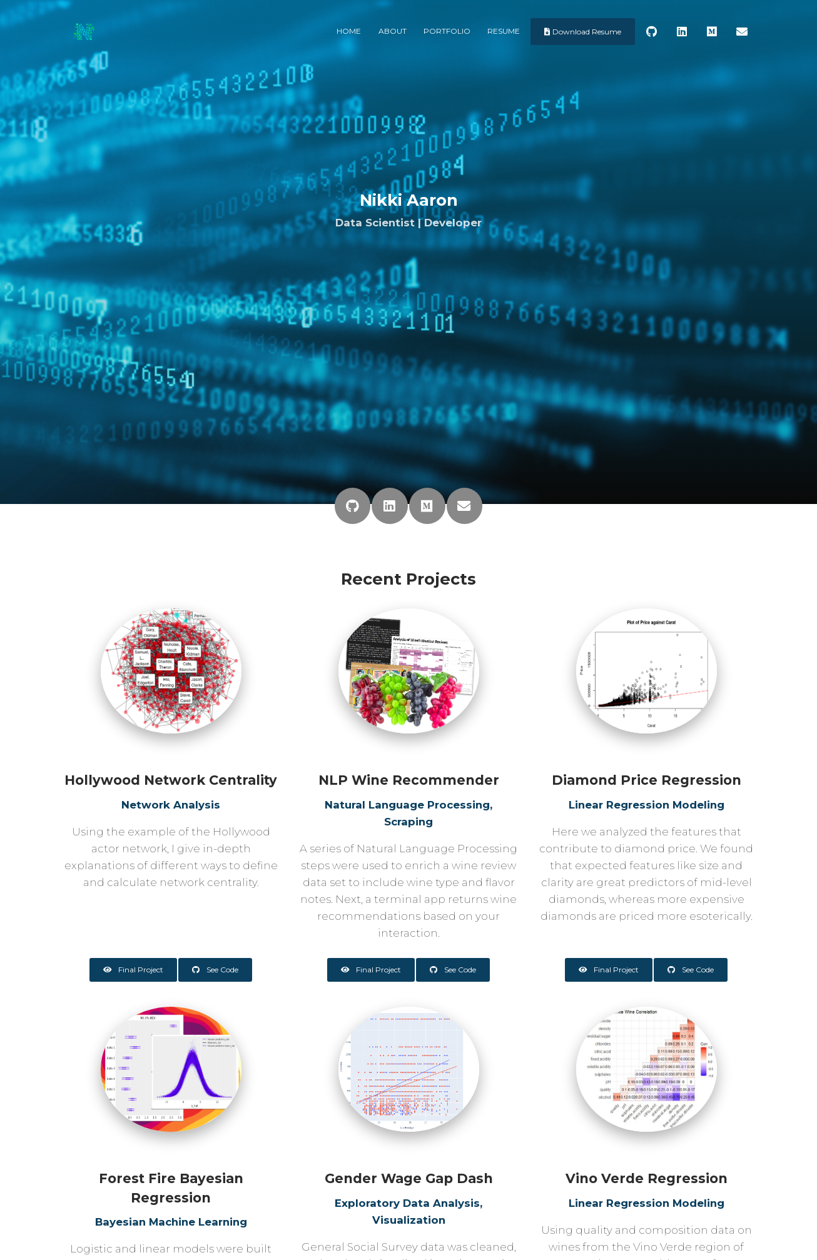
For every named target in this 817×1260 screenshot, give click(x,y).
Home (349, 31)
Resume (503, 31)
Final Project (133, 969)
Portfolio (447, 31)
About (392, 31)
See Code (215, 969)
